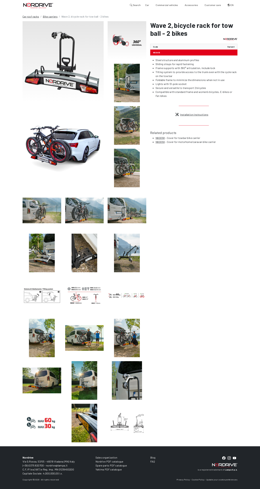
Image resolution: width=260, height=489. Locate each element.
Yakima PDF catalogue (109, 469)
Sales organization (106, 457)
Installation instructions (191, 114)
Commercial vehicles (167, 5)
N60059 (160, 141)
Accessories (191, 5)
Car (147, 5)
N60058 (160, 137)
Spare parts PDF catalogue (111, 465)
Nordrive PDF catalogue (109, 461)
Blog (153, 457)
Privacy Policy (183, 479)
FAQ (152, 461)
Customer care (213, 5)
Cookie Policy (198, 479)
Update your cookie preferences (221, 479)
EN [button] (230, 5)
